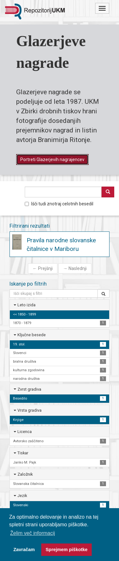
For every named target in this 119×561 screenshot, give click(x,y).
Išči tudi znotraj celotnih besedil (59, 203)
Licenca (24, 431)
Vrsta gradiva (29, 410)
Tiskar (22, 453)
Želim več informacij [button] (32, 533)
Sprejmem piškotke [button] (67, 549)
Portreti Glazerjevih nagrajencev (52, 159)
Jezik (22, 495)
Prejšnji (43, 268)
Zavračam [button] (24, 549)
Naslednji (75, 268)
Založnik (25, 474)
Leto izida (26, 304)
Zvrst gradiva (29, 389)
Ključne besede (31, 334)
